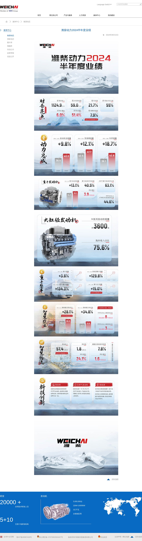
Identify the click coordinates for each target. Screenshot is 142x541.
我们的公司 (53, 15)
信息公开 (10, 56)
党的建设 (111, 15)
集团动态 (27, 22)
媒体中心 (96, 15)
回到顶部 (115, 479)
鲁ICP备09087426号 (24, 537)
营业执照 (102, 537)
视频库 (9, 46)
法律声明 (118, 537)
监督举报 (10, 53)
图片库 (9, 42)
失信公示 (10, 49)
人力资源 (82, 15)
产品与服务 (68, 15)
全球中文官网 (9, 537)
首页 (39, 15)
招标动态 (10, 39)
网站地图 (126, 537)
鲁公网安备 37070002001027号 (50, 537)
